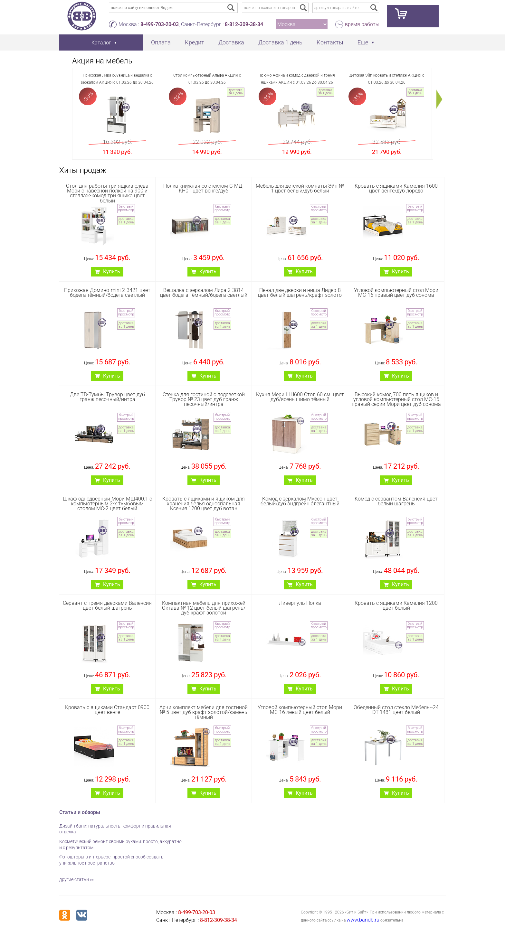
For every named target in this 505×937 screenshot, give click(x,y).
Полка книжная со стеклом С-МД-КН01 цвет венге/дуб (203, 188)
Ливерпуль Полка (300, 603)
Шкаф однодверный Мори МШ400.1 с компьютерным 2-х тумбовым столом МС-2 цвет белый (107, 503)
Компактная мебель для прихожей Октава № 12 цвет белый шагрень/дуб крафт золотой (203, 608)
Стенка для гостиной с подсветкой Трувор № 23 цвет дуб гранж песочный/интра (204, 399)
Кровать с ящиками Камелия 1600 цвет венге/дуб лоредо (396, 188)
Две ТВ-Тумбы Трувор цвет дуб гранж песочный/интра (107, 396)
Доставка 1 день (280, 42)
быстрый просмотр (126, 208)
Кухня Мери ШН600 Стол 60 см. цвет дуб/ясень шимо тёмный (300, 396)
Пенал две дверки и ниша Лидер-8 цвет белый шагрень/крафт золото (300, 292)
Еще (362, 42)
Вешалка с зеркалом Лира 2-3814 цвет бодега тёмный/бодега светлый (203, 292)
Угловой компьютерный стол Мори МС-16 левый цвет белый (300, 709)
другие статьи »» (76, 879)
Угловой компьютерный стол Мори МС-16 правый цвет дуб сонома (396, 292)
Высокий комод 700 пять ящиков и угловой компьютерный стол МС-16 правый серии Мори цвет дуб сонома (396, 399)
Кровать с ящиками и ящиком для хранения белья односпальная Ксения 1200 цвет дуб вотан (203, 503)
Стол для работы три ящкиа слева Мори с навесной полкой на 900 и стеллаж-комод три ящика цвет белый (107, 193)
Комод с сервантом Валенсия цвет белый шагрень (396, 501)
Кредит (194, 42)
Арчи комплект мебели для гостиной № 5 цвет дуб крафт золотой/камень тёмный (203, 712)
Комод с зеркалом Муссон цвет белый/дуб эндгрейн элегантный (300, 501)
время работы (362, 24)
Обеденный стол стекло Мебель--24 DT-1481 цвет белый (396, 709)
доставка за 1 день (236, 91)
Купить (111, 271)
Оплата (161, 42)
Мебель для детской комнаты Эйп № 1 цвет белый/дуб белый (300, 188)
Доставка (231, 42)
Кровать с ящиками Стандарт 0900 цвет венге (107, 709)
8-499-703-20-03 (159, 24)
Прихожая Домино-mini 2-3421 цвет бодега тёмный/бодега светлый (107, 292)
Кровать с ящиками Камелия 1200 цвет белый (396, 605)
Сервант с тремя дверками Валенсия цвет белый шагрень (107, 605)
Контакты (330, 42)
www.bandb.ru (363, 920)
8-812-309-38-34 (244, 24)
